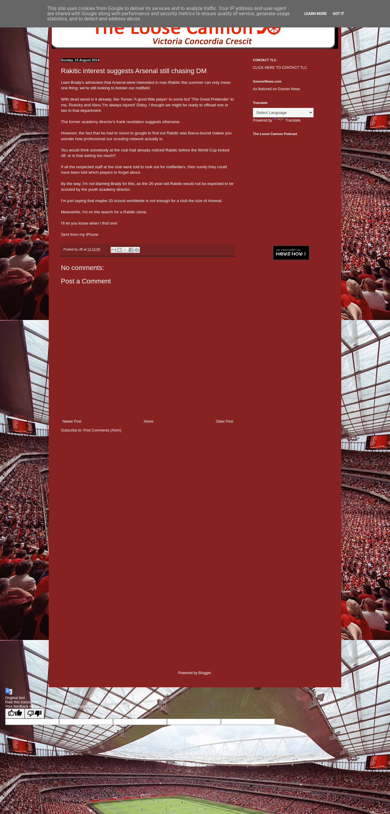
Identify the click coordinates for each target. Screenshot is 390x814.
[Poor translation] (34, 714)
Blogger (204, 673)
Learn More (315, 14)
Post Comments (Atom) (102, 430)
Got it (338, 14)
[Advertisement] (291, 358)
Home (149, 421)
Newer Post (71, 421)
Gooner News (289, 89)
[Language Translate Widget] (283, 112)
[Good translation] (15, 714)
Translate (287, 120)
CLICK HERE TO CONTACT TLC (280, 68)
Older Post (224, 421)
